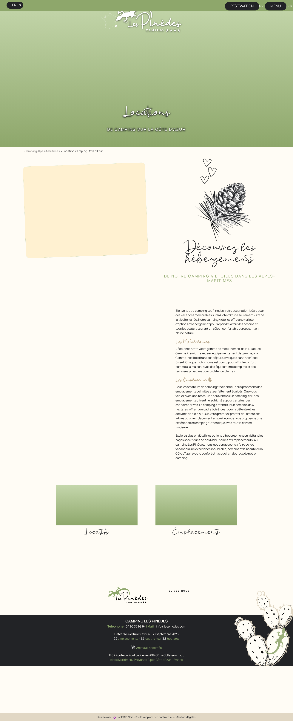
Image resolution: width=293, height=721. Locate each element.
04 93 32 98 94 (136, 626)
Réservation (242, 5)
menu (275, 5)
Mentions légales (185, 717)
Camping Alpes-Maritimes (42, 151)
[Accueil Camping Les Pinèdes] (149, 18)
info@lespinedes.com (171, 626)
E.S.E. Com (127, 717)
